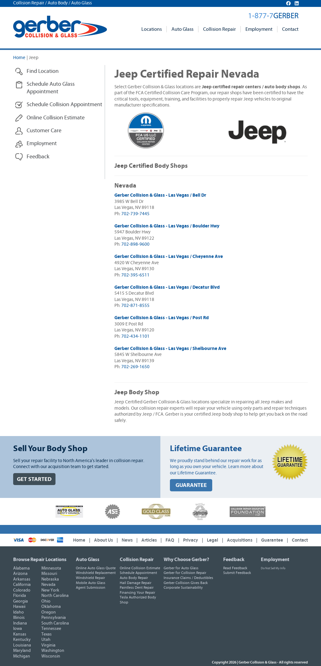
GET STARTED (34, 479)
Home (19, 57)
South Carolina (55, 623)
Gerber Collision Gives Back (186, 583)
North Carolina (55, 595)
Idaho (18, 612)
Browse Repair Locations (39, 559)
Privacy (190, 540)
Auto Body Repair (134, 578)
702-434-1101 (135, 336)
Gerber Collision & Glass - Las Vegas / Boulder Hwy (166, 226)
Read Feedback (235, 568)
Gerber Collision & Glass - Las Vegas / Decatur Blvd (167, 287)
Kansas (19, 634)
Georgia (20, 601)
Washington (52, 650)
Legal (212, 540)
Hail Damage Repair (135, 583)
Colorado (21, 590)
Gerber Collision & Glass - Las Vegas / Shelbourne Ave (170, 348)
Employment (258, 29)
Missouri (49, 573)
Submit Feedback (237, 573)
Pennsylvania (53, 617)
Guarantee (272, 540)
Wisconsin (50, 656)
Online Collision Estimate (140, 568)
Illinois (19, 617)
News (127, 540)
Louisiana (22, 645)
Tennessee (51, 628)
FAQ (170, 540)
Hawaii (19, 606)
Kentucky (22, 639)
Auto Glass (182, 29)
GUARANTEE (191, 485)
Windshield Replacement (96, 573)
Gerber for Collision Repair (185, 573)
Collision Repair (219, 29)
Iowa (17, 628)
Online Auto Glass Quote (96, 568)
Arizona (20, 573)
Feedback (234, 559)
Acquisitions (239, 540)
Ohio (45, 601)
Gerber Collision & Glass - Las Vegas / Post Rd (161, 317)
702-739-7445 (135, 213)
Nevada (48, 584)
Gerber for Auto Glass (181, 568)
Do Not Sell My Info (273, 568)
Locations (151, 29)
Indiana (20, 623)
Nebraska (50, 579)
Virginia (48, 645)
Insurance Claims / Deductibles (188, 578)
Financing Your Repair (137, 592)
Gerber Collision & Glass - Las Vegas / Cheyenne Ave (168, 256)
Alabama (21, 568)
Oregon (48, 612)
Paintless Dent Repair (137, 587)
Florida (19, 595)
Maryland (22, 650)
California (22, 584)
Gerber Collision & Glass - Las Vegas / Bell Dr (160, 195)
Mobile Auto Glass (90, 583)
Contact (290, 29)
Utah (45, 639)
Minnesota (51, 568)
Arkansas (21, 579)
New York (50, 590)
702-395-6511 (135, 275)
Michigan (21, 656)
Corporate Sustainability (183, 587)
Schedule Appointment (138, 573)
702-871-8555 (135, 305)
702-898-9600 (135, 244)
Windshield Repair (90, 578)
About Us (103, 540)
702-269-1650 (135, 366)
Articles (149, 540)
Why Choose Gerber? (186, 559)
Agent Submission (90, 587)
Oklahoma (51, 606)
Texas (46, 634)
